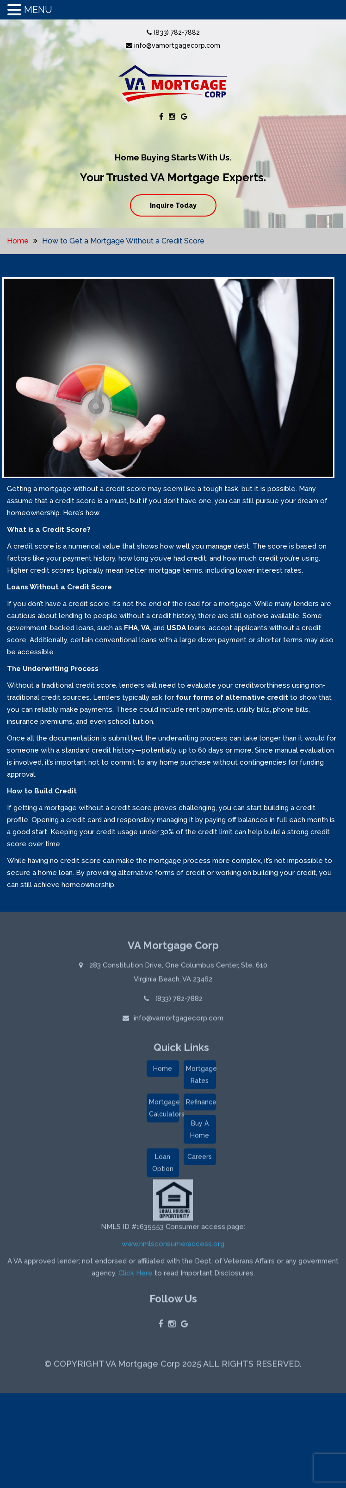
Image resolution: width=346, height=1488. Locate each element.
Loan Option (162, 1165)
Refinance (201, 1104)
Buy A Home (199, 1131)
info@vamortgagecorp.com (173, 45)
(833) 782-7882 (173, 32)
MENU (38, 9)
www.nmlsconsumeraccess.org (173, 1246)
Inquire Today (173, 205)
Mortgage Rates (201, 1076)
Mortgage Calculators (164, 1110)
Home (18, 240)
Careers (199, 1158)
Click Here (135, 1275)
